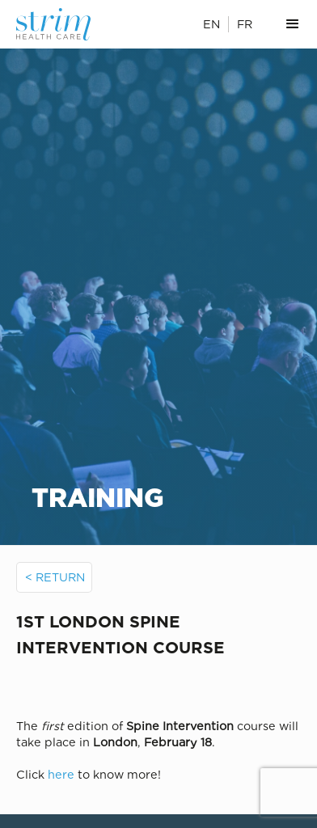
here (61, 774)
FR (244, 24)
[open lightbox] (159, 686)
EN (211, 24)
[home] (61, 24)
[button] (292, 24)
